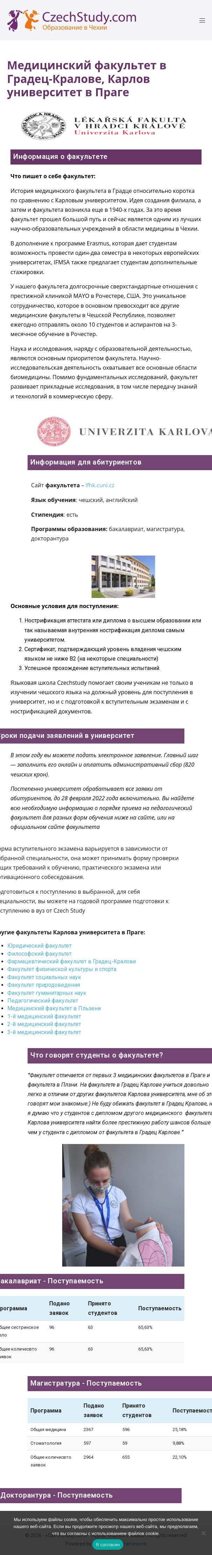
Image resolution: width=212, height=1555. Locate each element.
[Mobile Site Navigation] (202, 20)
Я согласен (108, 1544)
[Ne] (203, 1532)
